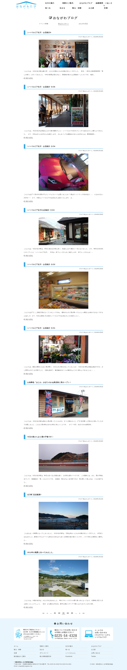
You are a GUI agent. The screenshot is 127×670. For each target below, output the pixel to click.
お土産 (91, 8)
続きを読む (29, 78)
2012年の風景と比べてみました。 (40, 552)
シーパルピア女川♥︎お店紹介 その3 (41, 210)
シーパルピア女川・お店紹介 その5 (41, 87)
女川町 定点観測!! (34, 495)
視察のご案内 (67, 3)
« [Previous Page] (47, 613)
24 (68, 613)
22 (59, 613)
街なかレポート (63, 23)
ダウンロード (44, 653)
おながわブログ (85, 3)
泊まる (62, 8)
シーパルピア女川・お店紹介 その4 (41, 146)
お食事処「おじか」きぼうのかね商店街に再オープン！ (49, 382)
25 (72, 613)
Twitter (93, 656)
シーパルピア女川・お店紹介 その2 (41, 264)
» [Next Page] (79, 613)
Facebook (68, 656)
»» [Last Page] (84, 613)
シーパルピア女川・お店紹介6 (39, 32)
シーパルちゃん (70, 653)
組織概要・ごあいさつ (104, 3)
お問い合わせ (95, 653)
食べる (48, 8)
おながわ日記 (83, 23)
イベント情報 (43, 23)
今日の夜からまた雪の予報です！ (40, 437)
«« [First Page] (43, 613)
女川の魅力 (49, 3)
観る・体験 (76, 8)
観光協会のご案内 (20, 656)
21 (55, 613)
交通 (106, 8)
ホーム (16, 646)
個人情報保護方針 (45, 656)
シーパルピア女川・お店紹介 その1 (41, 328)
